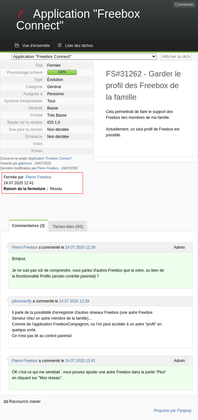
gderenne (25, 163)
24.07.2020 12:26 (80, 247)
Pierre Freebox (48, 168)
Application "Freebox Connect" (50, 158)
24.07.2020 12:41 (80, 360)
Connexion (184, 4)
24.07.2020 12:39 (74, 301)
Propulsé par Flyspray (173, 410)
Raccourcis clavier (22, 401)
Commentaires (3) (28, 225)
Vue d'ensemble (36, 45)
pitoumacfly (22, 301)
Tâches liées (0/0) (67, 226)
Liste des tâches (79, 45)
